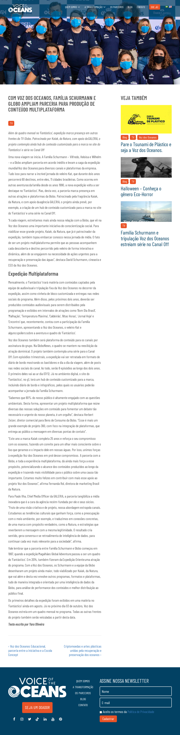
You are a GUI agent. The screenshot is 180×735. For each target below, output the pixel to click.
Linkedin (45, 720)
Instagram (21, 720)
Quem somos (71, 7)
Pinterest (60, 720)
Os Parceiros (117, 7)
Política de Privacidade (140, 711)
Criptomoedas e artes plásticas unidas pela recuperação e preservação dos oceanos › (82, 650)
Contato (141, 7)
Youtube (52, 720)
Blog (130, 7)
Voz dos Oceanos (148, 137)
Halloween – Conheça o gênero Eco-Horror (141, 191)
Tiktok (37, 720)
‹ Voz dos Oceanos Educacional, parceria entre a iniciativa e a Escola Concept (30, 650)
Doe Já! (154, 7)
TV (11, 123)
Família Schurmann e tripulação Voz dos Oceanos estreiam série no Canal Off (145, 238)
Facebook (14, 720)
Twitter (29, 720)
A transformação (93, 7)
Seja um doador (37, 707)
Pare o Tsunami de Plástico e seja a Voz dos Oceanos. (146, 147)
